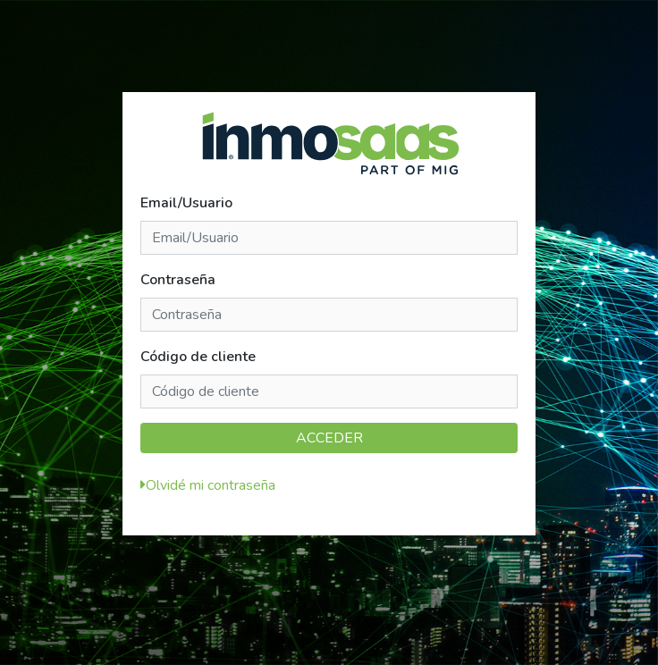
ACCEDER (329, 438)
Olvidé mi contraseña (210, 485)
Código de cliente (198, 356)
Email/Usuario (186, 203)
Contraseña (177, 280)
